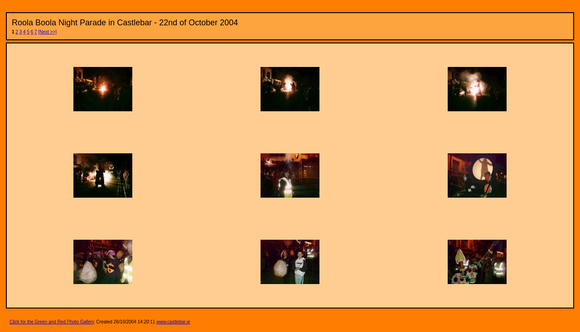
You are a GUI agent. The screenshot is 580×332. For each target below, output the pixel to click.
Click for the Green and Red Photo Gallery (52, 315)
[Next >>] (47, 31)
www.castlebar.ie (173, 315)
